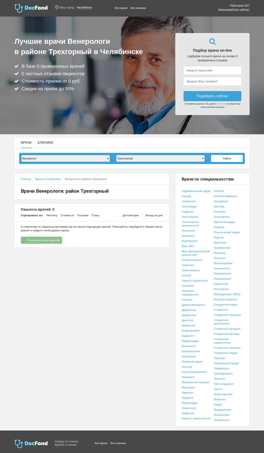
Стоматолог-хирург (225, 352)
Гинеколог (188, 285)
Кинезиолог (189, 346)
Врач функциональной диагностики (196, 253)
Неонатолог (189, 408)
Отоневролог (222, 216)
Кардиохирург (190, 340)
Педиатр (219, 227)
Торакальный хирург (226, 363)
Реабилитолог (222, 273)
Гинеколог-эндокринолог (190, 292)
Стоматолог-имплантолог (222, 322)
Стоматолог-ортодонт (227, 328)
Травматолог (222, 368)
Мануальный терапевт (196, 382)
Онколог (219, 191)
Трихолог (219, 378)
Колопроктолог (191, 351)
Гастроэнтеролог (192, 260)
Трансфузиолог (223, 373)
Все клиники (138, 8)
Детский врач (128, 215)
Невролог (187, 397)
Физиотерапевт (223, 394)
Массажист (189, 387)
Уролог (218, 389)
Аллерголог (189, 201)
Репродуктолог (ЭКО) (227, 294)
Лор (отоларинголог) (194, 371)
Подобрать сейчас (212, 96)
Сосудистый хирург (226, 304)
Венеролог (188, 235)
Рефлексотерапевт (225, 299)
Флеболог (220, 399)
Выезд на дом (152, 215)
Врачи (26, 142)
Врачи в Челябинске (48, 179)
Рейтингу (51, 215)
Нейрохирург (190, 402)
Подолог (219, 237)
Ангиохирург (189, 206)
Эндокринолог (222, 409)
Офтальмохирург (224, 222)
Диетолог (187, 320)
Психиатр (220, 252)
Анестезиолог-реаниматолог (191, 223)
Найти (227, 158)
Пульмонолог (222, 268)
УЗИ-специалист (224, 383)
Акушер (186, 196)
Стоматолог (221, 309)
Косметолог (189, 356)
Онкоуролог (221, 201)
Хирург (218, 404)
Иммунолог (189, 325)
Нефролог (188, 413)
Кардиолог (188, 335)
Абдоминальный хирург (196, 191)
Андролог (187, 211)
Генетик (186, 275)
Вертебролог (190, 241)
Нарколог (187, 392)
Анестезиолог (190, 216)
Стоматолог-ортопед (226, 333)
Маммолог (188, 377)
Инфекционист (191, 330)
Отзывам (82, 215)
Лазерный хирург (192, 361)
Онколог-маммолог (226, 196)
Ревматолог (221, 283)
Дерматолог (189, 310)
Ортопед (219, 206)
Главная (26, 179)
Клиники (45, 142)
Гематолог (188, 265)
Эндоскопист (222, 414)
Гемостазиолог (191, 270)
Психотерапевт (223, 263)
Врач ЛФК (188, 246)
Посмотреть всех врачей (43, 240)
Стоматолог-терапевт (227, 347)
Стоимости (67, 215)
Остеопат (220, 211)
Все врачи (121, 8)
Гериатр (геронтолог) (195, 280)
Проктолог (220, 242)
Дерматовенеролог (193, 304)
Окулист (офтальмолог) (196, 418)
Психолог (219, 258)
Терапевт (219, 358)
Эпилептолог (222, 420)
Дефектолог (189, 315)
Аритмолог (188, 230)
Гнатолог (187, 299)
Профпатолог (222, 247)
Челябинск (84, 7)
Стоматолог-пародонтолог (222, 341)
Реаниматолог (222, 278)
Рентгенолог (221, 289)
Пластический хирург (227, 232)
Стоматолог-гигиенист (227, 314)
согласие (221, 103)
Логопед (187, 366)
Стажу (95, 215)
